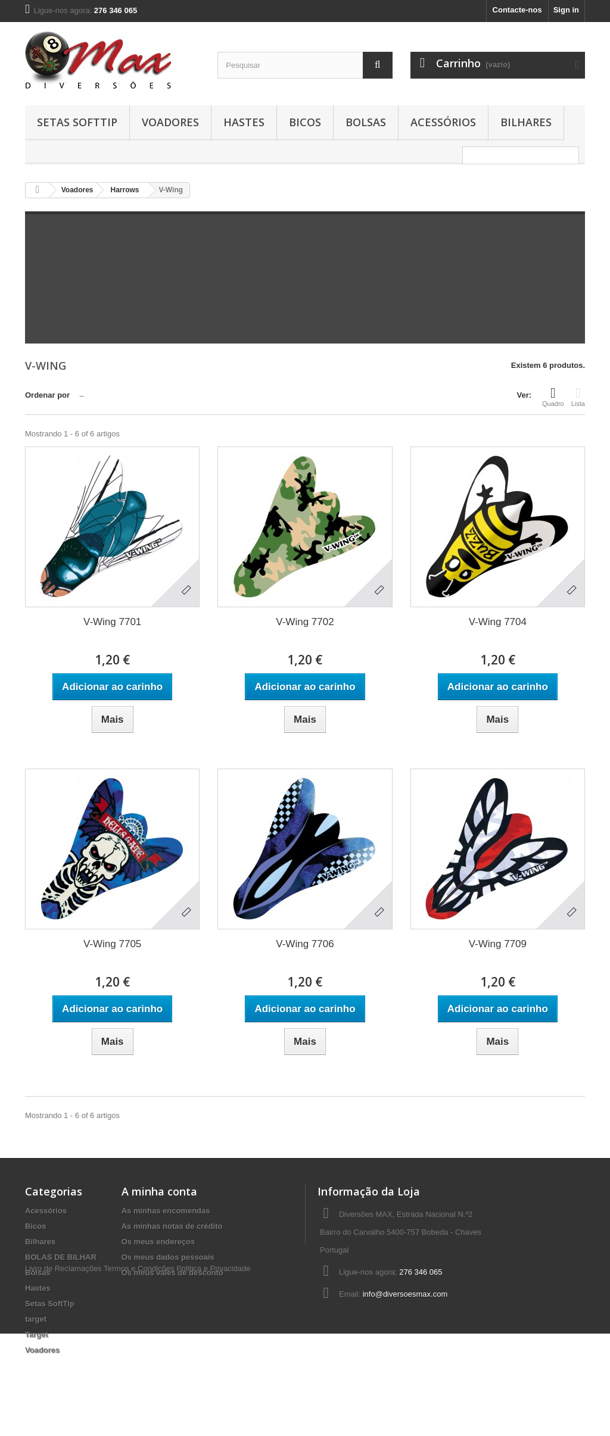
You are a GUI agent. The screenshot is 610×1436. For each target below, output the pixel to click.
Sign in (566, 9)
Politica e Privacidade (213, 1370)
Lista (578, 396)
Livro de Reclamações (63, 1370)
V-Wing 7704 (498, 622)
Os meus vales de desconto (172, 1272)
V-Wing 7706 (305, 944)
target (35, 1319)
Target (36, 1334)
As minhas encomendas (166, 1210)
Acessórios (443, 122)
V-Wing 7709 (498, 944)
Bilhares (526, 122)
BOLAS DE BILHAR (61, 1257)
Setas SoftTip (77, 122)
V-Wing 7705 (112, 944)
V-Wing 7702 (305, 622)
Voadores (170, 122)
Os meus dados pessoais (168, 1257)
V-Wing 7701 (112, 622)
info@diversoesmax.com (405, 1294)
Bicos (305, 122)
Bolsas (366, 122)
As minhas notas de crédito (172, 1226)
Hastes (243, 122)
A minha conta (159, 1191)
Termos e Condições (139, 1370)
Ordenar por (47, 395)
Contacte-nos (517, 9)
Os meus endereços (158, 1241)
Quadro (553, 396)
